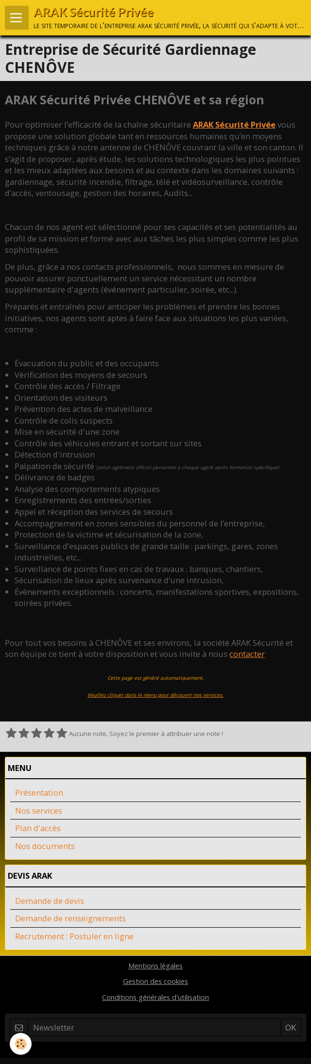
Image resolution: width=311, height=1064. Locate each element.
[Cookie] (21, 1044)
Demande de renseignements (70, 918)
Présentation (39, 792)
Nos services (38, 810)
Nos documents (45, 845)
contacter (247, 653)
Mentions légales (155, 965)
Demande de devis (49, 900)
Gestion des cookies (155, 981)
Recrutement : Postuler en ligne (74, 936)
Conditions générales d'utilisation (155, 997)
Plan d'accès (38, 828)
